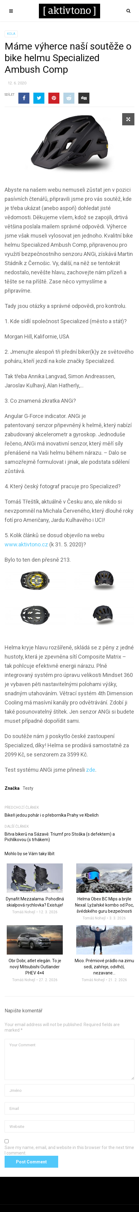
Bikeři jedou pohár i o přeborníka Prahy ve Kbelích (52, 815)
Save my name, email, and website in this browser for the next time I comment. (69, 1150)
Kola (11, 33)
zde (90, 770)
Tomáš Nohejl (23, 912)
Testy (28, 788)
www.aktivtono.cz (26, 544)
